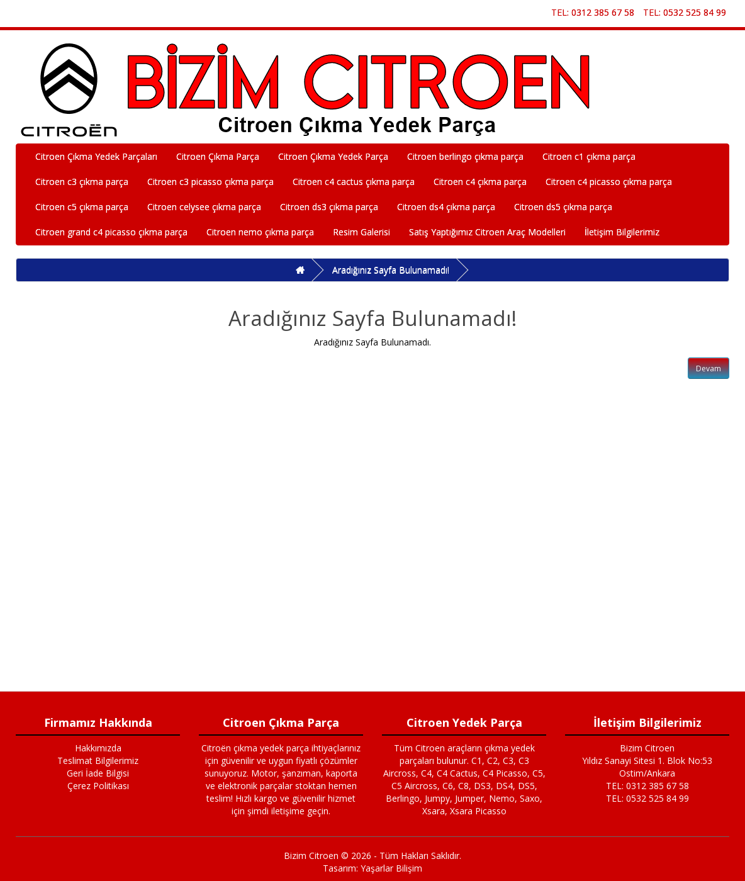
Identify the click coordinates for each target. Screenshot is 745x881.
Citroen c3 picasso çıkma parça (210, 182)
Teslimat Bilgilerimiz (97, 760)
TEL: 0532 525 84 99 (684, 12)
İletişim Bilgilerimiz (622, 232)
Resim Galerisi (361, 232)
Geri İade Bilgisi (98, 773)
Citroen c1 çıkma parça (589, 156)
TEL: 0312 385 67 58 (592, 12)
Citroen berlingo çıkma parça (465, 156)
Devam (708, 368)
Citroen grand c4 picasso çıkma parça (111, 232)
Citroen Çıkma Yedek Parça (333, 156)
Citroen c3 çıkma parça (81, 182)
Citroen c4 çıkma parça (480, 182)
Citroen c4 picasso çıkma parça (609, 182)
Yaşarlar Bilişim (391, 868)
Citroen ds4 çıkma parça (446, 207)
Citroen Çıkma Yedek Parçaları (96, 156)
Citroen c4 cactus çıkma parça (354, 182)
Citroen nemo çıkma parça (260, 232)
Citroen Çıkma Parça (217, 156)
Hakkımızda (98, 748)
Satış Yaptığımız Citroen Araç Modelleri (487, 232)
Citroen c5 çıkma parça (81, 207)
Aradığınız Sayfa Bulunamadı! (390, 270)
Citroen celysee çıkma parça (204, 207)
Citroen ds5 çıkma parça (563, 207)
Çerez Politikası (98, 786)
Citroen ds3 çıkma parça (329, 207)
